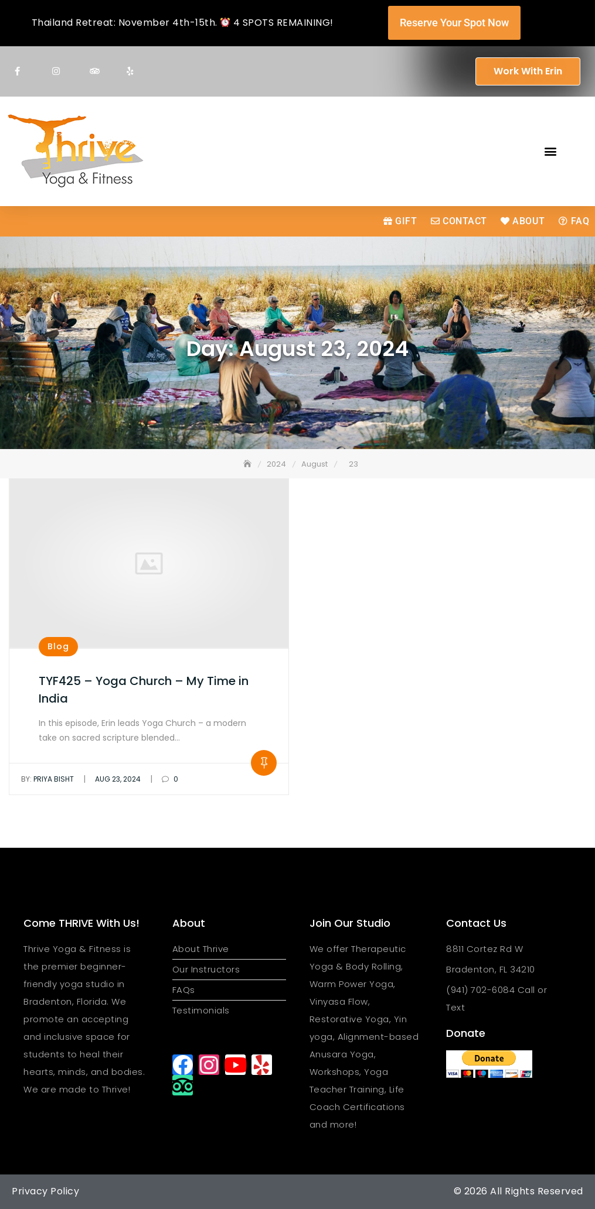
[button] (550, 151)
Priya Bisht (47, 779)
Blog (58, 646)
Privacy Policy (45, 1191)
